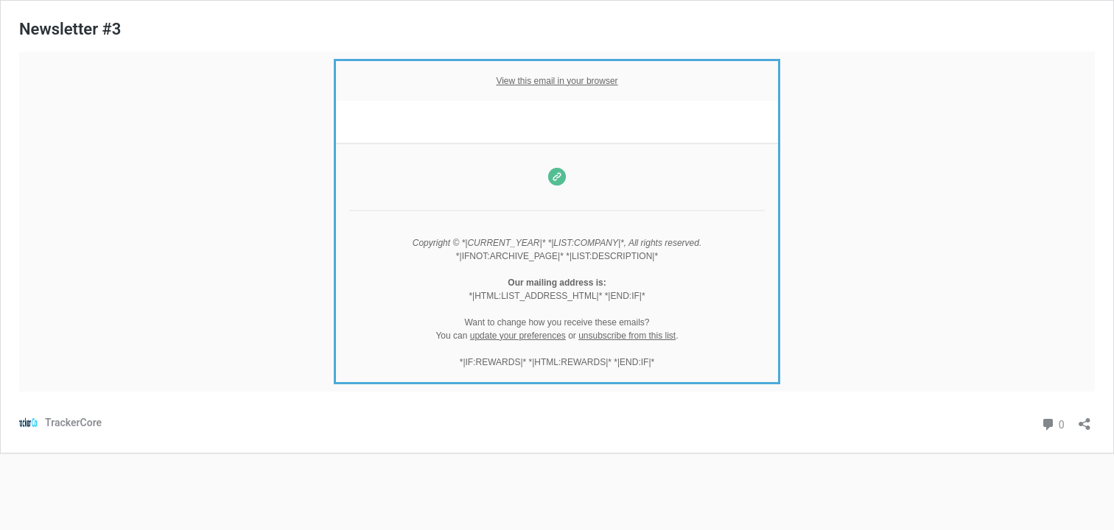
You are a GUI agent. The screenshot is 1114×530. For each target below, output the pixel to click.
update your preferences (518, 336)
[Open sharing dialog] (1084, 419)
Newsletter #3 (70, 29)
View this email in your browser (556, 81)
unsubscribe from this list (627, 336)
